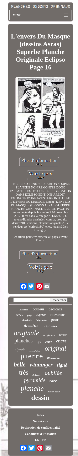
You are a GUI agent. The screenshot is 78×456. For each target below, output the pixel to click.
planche (32, 388)
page (29, 315)
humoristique (35, 351)
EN (37, 440)
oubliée (53, 373)
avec (19, 314)
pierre (32, 356)
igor (39, 341)
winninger (41, 365)
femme (23, 309)
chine (48, 341)
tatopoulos (41, 320)
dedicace (36, 375)
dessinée (27, 320)
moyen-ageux (54, 391)
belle (19, 364)
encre (61, 340)
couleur (38, 309)
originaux (49, 335)
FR (44, 440)
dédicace (55, 309)
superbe (41, 314)
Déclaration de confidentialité (40, 427)
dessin (40, 397)
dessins (31, 325)
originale (26, 333)
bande (63, 335)
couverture (57, 314)
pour (54, 320)
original (55, 348)
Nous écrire (40, 421)
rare (53, 380)
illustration (54, 358)
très (23, 372)
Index (40, 415)
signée (20, 349)
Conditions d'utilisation (40, 434)
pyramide (34, 380)
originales (50, 326)
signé (62, 365)
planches (23, 340)
